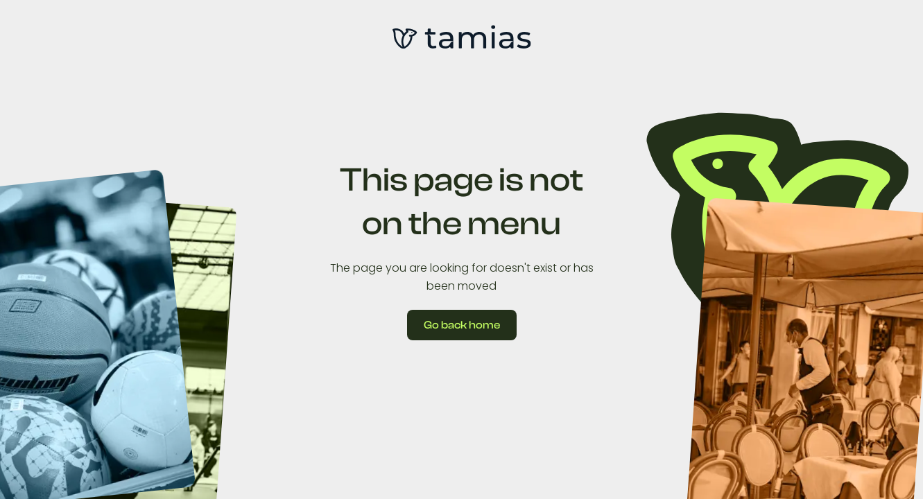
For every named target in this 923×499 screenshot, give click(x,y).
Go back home (462, 325)
